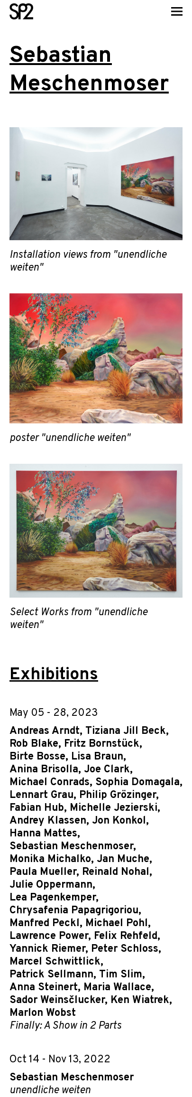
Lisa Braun (97, 756)
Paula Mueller (42, 872)
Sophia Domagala (137, 782)
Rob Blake (33, 744)
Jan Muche (123, 859)
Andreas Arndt (44, 731)
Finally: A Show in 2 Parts (65, 1026)
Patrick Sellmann (51, 974)
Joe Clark (107, 769)
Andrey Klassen (47, 821)
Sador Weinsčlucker (57, 1000)
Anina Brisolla (43, 769)
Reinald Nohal (115, 872)
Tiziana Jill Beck (125, 731)
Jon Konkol (119, 821)
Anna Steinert (43, 987)
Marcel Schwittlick (55, 962)
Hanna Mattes (43, 833)
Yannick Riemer (47, 949)
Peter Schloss (124, 949)
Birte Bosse (37, 756)
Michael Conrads (49, 782)
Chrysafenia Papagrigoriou (73, 910)
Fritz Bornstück (101, 744)
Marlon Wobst (42, 1013)
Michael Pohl (116, 923)
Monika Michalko (50, 859)
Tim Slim (120, 974)
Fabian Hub (36, 808)
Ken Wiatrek (139, 1000)
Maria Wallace (117, 987)
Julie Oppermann (50, 885)
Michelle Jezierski (113, 808)
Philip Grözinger (117, 795)
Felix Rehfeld (125, 936)
